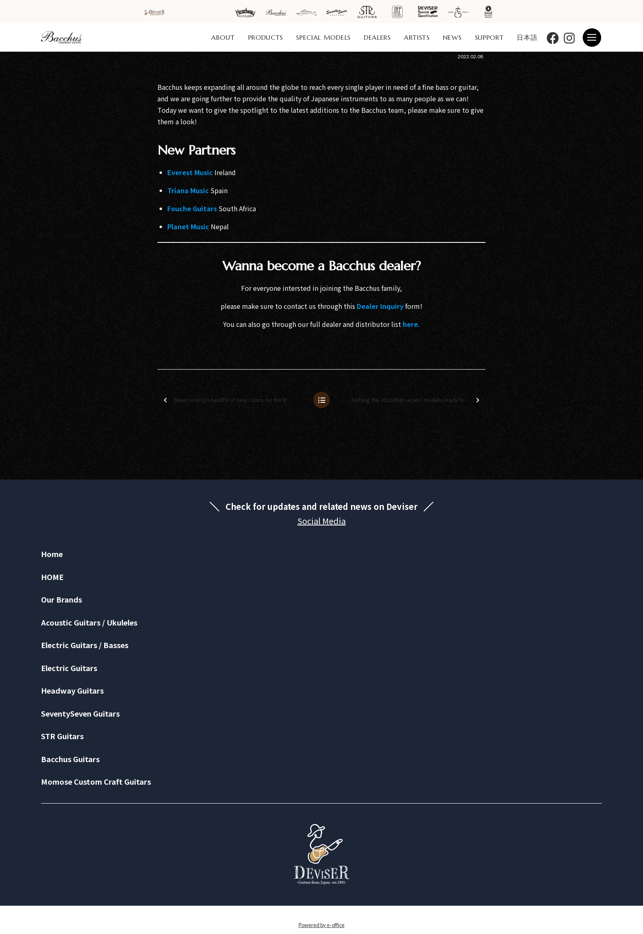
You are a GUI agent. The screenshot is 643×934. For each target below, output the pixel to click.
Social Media (321, 521)
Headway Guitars (72, 690)
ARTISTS (417, 37)
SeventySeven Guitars (80, 713)
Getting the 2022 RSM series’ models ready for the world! (417, 400)
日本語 (527, 37)
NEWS (452, 37)
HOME (52, 576)
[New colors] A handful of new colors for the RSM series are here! (235, 400)
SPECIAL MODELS (323, 37)
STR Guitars (62, 736)
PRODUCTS (265, 37)
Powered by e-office (321, 925)
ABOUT (223, 37)
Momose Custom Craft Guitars (96, 781)
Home (52, 553)
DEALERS (377, 37)
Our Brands (61, 599)
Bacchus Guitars (70, 759)
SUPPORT (489, 37)
